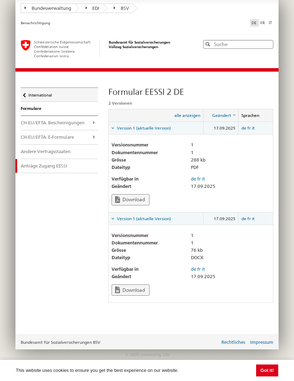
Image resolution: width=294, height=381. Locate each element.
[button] (267, 44)
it (253, 128)
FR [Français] (263, 22)
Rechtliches (233, 342)
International (40, 93)
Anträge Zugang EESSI (49, 166)
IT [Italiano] (270, 22)
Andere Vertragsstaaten (46, 151)
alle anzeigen (187, 115)
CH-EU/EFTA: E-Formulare (47, 137)
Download (130, 199)
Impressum (261, 342)
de (243, 128)
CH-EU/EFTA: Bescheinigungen (53, 122)
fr (249, 128)
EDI (93, 8)
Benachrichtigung (35, 23)
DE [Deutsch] (255, 22)
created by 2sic (155, 354)
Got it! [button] (267, 370)
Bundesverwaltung (48, 8)
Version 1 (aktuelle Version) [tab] (143, 128)
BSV (121, 8)
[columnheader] (221, 115)
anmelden (209, 343)
